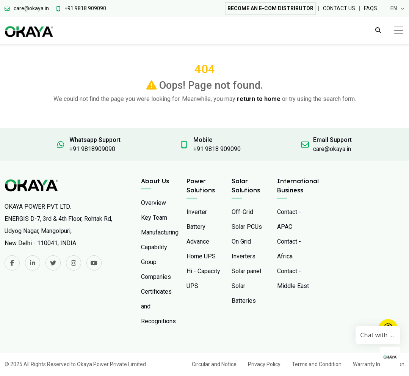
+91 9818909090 (92, 149)
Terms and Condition (317, 364)
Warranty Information (378, 364)
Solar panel (246, 271)
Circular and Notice (214, 364)
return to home (259, 98)
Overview (153, 202)
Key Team (154, 217)
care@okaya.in (332, 149)
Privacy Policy (264, 364)
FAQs (370, 8)
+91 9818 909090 (217, 149)
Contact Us (339, 8)
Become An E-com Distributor (270, 8)
